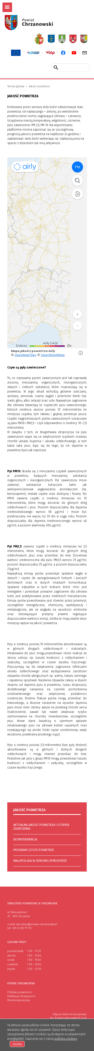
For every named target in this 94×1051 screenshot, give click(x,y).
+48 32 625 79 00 (22, 928)
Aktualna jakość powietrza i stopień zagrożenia (41, 827)
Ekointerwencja (25, 839)
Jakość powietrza (39, 86)
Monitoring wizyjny (18, 1000)
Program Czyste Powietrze (33, 850)
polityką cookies (65, 1038)
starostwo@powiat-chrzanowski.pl (36, 924)
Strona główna (15, 86)
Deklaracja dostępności (21, 996)
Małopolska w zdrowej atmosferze (40, 861)
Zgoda (17, 1044)
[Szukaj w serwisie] (56, 67)
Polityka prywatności (19, 992)
